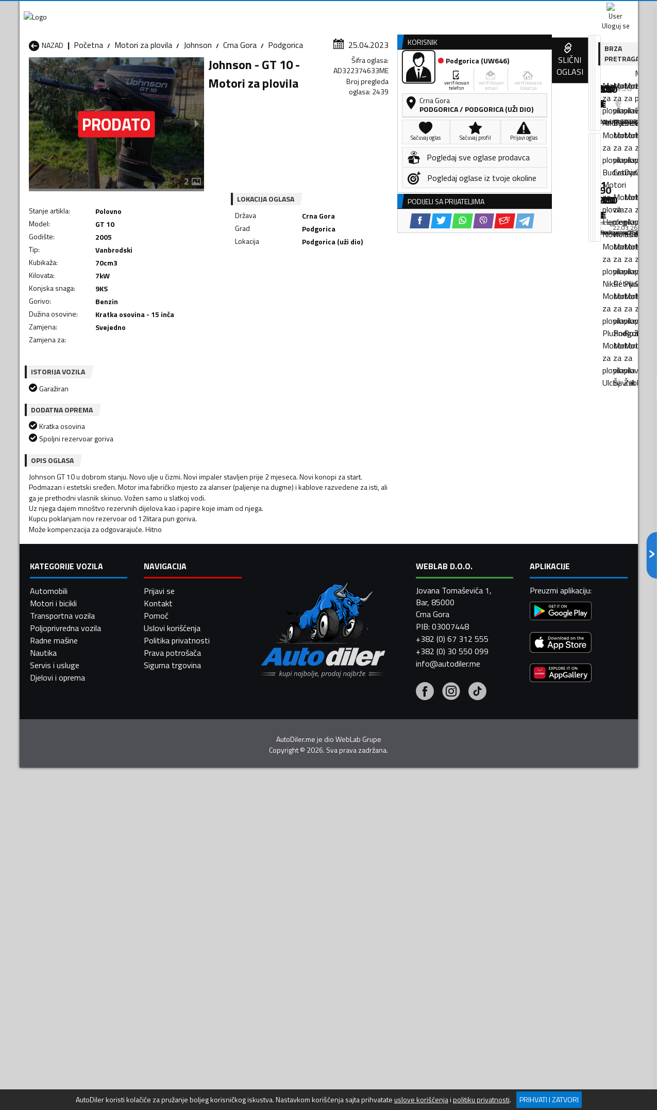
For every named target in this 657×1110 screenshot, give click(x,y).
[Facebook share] (315, 288)
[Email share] (399, 288)
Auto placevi (218, 79)
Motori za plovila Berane (293, 897)
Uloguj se (565, 10)
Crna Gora (240, 100)
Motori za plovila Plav (288, 935)
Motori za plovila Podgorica (187, 947)
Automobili (49, 1073)
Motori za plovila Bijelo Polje (411, 897)
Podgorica (285, 100)
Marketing (454, 10)
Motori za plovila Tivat (402, 947)
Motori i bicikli (53, 1086)
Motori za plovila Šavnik (181, 959)
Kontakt (510, 10)
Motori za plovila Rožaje (292, 947)
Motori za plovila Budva (69, 910)
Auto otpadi (355, 79)
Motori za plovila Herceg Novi (80, 922)
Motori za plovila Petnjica (184, 935)
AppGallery (394, 10)
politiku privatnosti (481, 1100)
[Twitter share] (336, 288)
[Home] (29, 79)
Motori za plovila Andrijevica (77, 897)
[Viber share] (378, 288)
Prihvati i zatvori (549, 1099)
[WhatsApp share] (357, 288)
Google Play (260, 10)
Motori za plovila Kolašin (182, 922)
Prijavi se (159, 1073)
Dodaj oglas (604, 79)
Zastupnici (287, 79)
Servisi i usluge (432, 79)
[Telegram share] (419, 288)
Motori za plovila (143, 100)
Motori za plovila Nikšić (68, 935)
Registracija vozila (520, 79)
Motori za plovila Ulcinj (67, 959)
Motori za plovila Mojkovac (409, 922)
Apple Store (329, 10)
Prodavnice (148, 79)
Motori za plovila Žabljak (293, 959)
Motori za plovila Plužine (71, 947)
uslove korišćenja (421, 1100)
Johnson (197, 100)
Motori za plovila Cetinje (181, 910)
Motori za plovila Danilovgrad (301, 910)
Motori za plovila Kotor (291, 922)
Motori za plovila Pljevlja (404, 935)
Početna (88, 100)
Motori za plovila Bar (176, 897)
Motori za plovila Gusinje (405, 910)
